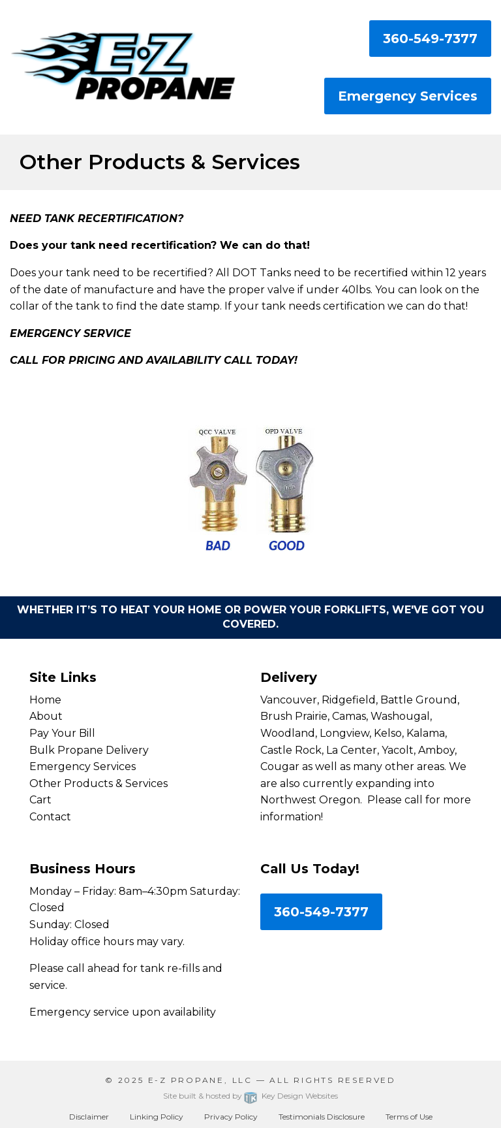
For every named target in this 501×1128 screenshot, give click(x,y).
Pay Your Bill (62, 733)
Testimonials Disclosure (322, 1116)
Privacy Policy (231, 1116)
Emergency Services (408, 96)
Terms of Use (409, 1116)
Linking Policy (156, 1116)
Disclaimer (89, 1116)
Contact (50, 817)
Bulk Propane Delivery (89, 750)
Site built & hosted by (250, 1096)
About (46, 716)
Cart (40, 800)
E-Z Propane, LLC (200, 1080)
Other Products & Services (98, 783)
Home (45, 700)
